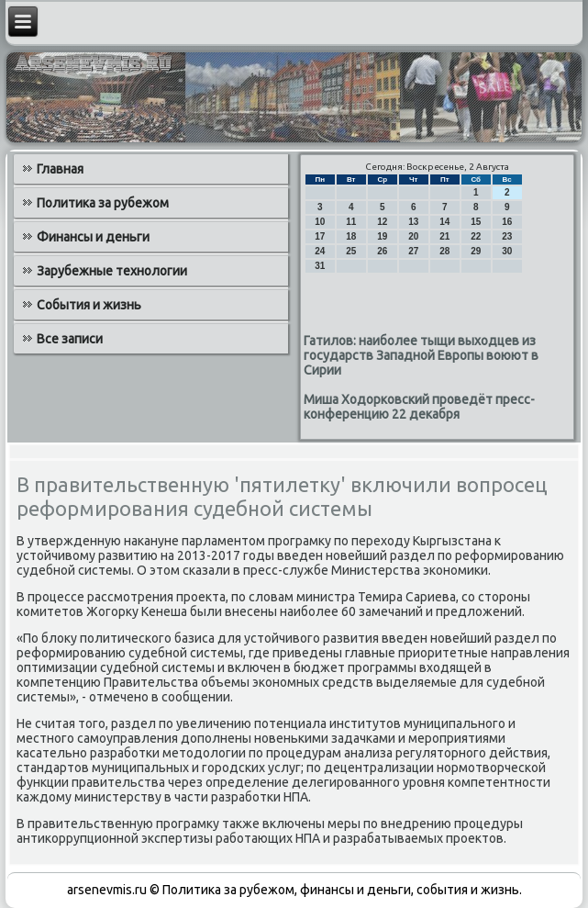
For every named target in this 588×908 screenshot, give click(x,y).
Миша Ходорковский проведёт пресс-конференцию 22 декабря (419, 406)
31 (320, 266)
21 (444, 236)
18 (351, 236)
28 (444, 251)
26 (382, 251)
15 (476, 222)
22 (476, 236)
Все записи (70, 338)
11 (351, 222)
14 (444, 222)
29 (476, 251)
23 (507, 236)
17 (320, 236)
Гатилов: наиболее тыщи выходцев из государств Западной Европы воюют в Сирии (421, 355)
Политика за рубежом (103, 203)
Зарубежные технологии (112, 270)
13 (413, 222)
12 (382, 222)
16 (507, 222)
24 (320, 251)
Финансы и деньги (93, 237)
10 (320, 222)
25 (351, 251)
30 (507, 251)
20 (413, 236)
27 (413, 251)
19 (382, 236)
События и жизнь (89, 304)
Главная (60, 169)
